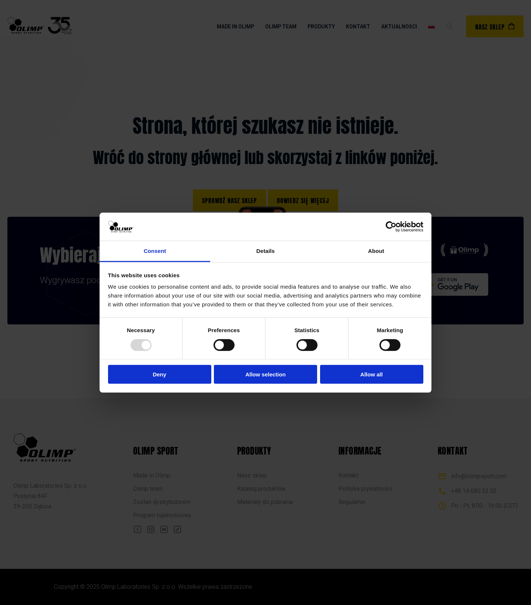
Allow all (371, 374)
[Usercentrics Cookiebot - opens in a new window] (391, 226)
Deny (159, 374)
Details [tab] (265, 251)
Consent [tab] (155, 251)
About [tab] (376, 251)
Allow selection (265, 374)
